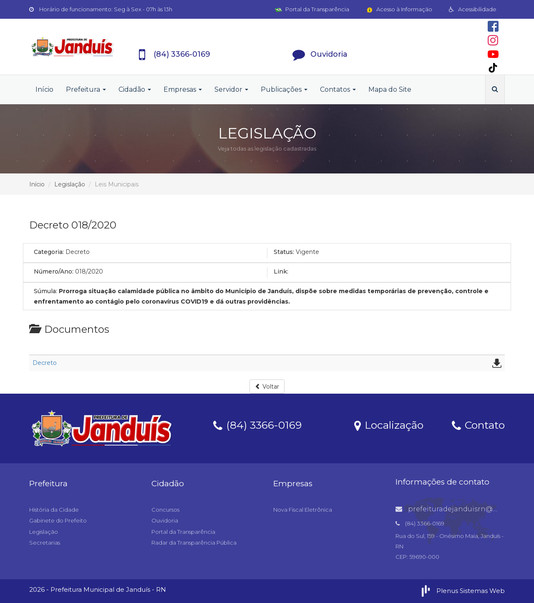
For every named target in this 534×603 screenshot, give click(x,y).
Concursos (165, 509)
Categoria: (49, 252)
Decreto (45, 363)
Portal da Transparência (312, 9)
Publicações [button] (284, 89)
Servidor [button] (231, 89)
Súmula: (45, 291)
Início (44, 89)
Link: (281, 271)
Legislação (69, 184)
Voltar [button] (267, 386)
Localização (388, 424)
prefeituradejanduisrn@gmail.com (462, 509)
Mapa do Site (389, 89)
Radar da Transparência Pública (194, 542)
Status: (284, 252)
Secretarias (44, 542)
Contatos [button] (338, 89)
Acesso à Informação (399, 9)
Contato (478, 424)
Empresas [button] (183, 89)
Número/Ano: (53, 271)
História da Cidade (54, 509)
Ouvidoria (164, 520)
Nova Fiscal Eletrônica (302, 509)
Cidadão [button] (134, 89)
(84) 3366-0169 (257, 424)
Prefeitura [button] (86, 89)
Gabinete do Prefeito (58, 520)
